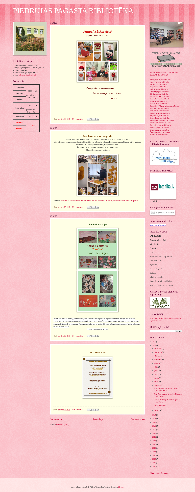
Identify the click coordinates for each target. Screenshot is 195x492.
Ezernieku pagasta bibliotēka (160, 99)
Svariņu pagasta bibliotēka (159, 135)
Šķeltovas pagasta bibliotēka (160, 132)
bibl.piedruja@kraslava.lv (28, 75)
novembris (158, 352)
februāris (157, 385)
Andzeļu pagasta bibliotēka (159, 82)
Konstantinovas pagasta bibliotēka (162, 120)
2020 (154, 430)
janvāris (157, 410)
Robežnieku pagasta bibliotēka (160, 125)
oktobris (157, 356)
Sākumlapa (98, 419)
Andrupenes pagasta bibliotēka (160, 80)
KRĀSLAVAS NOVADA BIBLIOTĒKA (164, 72)
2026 (154, 342)
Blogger (121, 487)
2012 (154, 459)
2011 (154, 463)
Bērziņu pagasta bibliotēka (159, 94)
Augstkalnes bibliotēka (158, 87)
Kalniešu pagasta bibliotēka (159, 108)
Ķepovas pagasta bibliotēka (159, 116)
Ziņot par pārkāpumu (159, 473)
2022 (154, 422)
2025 (154, 345)
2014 (154, 452)
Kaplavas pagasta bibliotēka (159, 111)
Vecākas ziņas (138, 419)
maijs (156, 374)
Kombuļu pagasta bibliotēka (160, 118)
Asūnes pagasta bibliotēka (159, 84)
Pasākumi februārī (160, 406)
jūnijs (156, 371)
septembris (158, 360)
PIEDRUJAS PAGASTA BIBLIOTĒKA (73, 11)
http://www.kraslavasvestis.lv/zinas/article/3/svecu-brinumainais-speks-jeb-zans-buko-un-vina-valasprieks (99, 201)
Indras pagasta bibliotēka (158, 101)
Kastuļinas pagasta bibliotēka (160, 113)
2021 (154, 426)
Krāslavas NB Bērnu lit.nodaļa (160, 123)
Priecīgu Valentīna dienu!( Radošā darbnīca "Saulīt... (165, 389)
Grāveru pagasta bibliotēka (159, 92)
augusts (157, 363)
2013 (154, 455)
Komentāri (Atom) (62, 425)
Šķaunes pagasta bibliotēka (159, 130)
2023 (154, 419)
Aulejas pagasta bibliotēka (159, 89)
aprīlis (156, 378)
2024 (154, 415)
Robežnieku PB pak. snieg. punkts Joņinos (164, 106)
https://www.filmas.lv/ (158, 225)
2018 (154, 437)
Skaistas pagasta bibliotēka (159, 127)
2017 (154, 441)
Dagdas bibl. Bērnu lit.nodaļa (160, 96)
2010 (154, 466)
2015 (154, 448)
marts (156, 382)
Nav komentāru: (78, 119)
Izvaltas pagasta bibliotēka (159, 104)
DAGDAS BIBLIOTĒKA (159, 75)
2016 (154, 444)
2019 (154, 433)
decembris (158, 349)
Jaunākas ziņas (57, 419)
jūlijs (156, 367)
